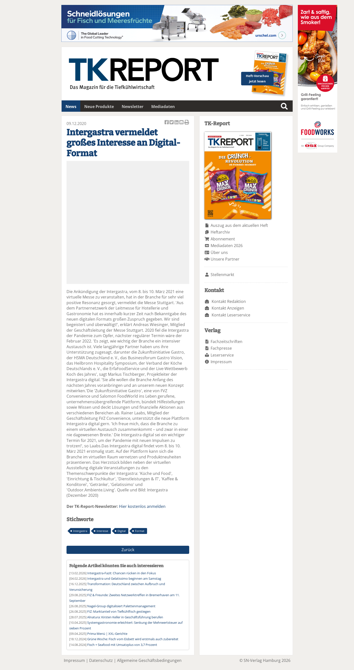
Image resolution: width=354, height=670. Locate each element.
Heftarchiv (220, 232)
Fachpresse (221, 348)
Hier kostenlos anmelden (142, 506)
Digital (122, 531)
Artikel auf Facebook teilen (167, 122)
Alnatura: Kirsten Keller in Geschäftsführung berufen (125, 617)
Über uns (219, 252)
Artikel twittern (171, 122)
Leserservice (222, 355)
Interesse (102, 531)
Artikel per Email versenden (181, 122)
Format (139, 531)
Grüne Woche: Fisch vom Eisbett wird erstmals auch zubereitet (132, 639)
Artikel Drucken (186, 122)
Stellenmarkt (222, 274)
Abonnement (223, 239)
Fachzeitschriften (226, 341)
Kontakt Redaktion (229, 301)
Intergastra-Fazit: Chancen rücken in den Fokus (121, 573)
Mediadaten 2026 (227, 245)
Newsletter (132, 106)
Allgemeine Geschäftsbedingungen (149, 660)
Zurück (127, 549)
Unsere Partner (225, 259)
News (71, 106)
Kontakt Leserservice (231, 315)
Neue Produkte (99, 106)
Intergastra (80, 531)
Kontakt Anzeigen (228, 308)
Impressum (221, 361)
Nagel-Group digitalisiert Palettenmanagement (121, 606)
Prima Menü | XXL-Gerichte (107, 633)
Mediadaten (163, 106)
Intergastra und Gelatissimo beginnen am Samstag (124, 578)
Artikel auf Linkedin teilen (176, 122)
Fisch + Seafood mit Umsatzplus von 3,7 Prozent (122, 644)
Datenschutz (101, 660)
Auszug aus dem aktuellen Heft (239, 225)
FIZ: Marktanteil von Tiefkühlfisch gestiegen (119, 611)
